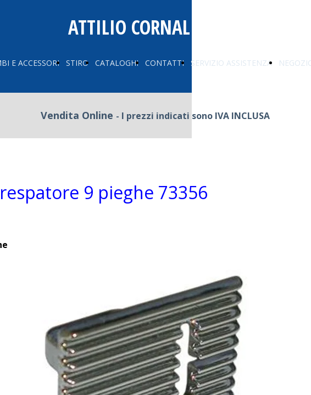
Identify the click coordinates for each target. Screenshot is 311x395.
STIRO (77, 63)
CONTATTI (164, 63)
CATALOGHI (116, 63)
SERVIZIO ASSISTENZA (231, 63)
